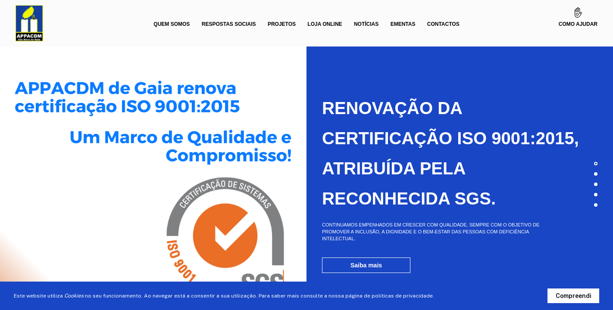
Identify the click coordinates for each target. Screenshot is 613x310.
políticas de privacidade (402, 296)
